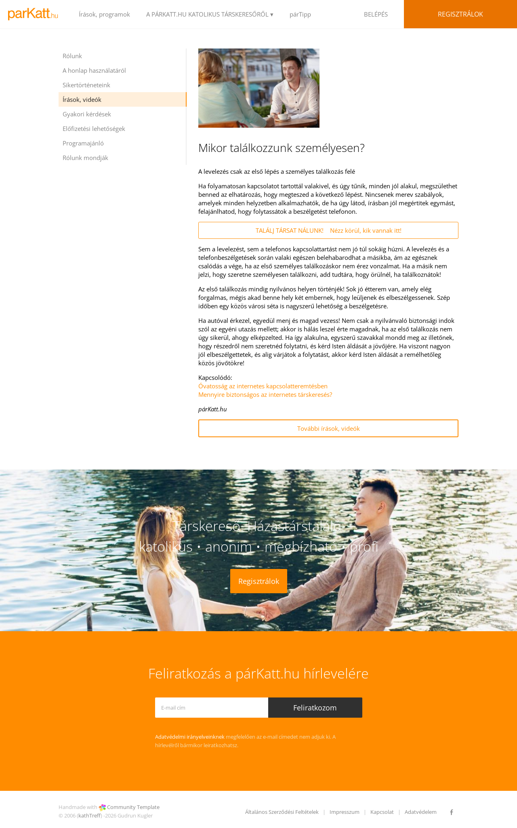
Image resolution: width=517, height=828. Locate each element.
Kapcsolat (382, 811)
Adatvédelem (421, 811)
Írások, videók (82, 99)
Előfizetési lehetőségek (94, 128)
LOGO (35, 14)
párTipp (300, 14)
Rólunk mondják (85, 158)
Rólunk (72, 56)
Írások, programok (104, 14)
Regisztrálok (460, 14)
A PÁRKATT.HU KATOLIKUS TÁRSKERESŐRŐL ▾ (209, 14)
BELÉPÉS (376, 14)
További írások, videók (328, 428)
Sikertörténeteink (86, 85)
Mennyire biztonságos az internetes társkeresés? (265, 394)
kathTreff (89, 815)
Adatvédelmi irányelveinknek (190, 736)
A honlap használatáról (94, 70)
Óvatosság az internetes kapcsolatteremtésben (263, 386)
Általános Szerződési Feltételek (282, 811)
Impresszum (344, 811)
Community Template (133, 807)
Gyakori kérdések (87, 114)
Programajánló (83, 143)
